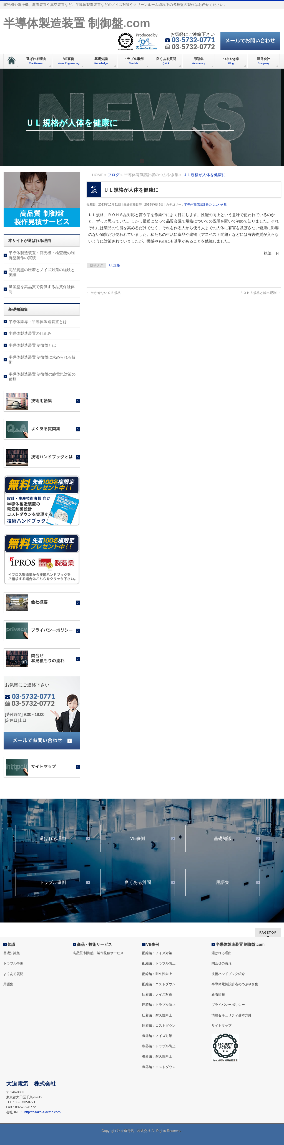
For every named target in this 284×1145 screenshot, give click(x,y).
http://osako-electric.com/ (42, 1112)
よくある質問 (13, 974)
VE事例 (137, 838)
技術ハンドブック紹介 (228, 974)
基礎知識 (223, 838)
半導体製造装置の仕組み (30, 333)
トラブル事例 (52, 882)
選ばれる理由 (52, 838)
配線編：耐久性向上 (157, 974)
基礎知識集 (11, 953)
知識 (11, 944)
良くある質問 (137, 882)
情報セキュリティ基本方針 (232, 1015)
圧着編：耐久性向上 (157, 1015)
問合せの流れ (222, 963)
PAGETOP (268, 932)
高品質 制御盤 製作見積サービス (98, 953)
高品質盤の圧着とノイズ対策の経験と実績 (42, 272)
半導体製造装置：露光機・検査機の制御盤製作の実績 (42, 255)
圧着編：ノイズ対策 (157, 994)
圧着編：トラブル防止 (158, 1005)
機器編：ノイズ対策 (157, 1036)
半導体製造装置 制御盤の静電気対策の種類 (42, 376)
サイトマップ (222, 1026)
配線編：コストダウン (158, 984)
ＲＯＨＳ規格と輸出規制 (260, 293)
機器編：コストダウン (158, 1067)
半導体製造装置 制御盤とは (32, 345)
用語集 (222, 882)
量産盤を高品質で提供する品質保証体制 (42, 289)
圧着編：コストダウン (158, 1026)
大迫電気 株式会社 (135, 1131)
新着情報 (218, 994)
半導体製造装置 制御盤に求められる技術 (42, 359)
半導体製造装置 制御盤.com (76, 23)
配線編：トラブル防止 (158, 963)
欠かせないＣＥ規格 (104, 293)
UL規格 (114, 265)
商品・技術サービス (94, 944)
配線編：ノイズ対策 (157, 953)
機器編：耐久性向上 (157, 1056)
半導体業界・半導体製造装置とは (38, 321)
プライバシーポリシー (228, 1005)
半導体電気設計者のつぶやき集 (205, 204)
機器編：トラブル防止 (158, 1046)
